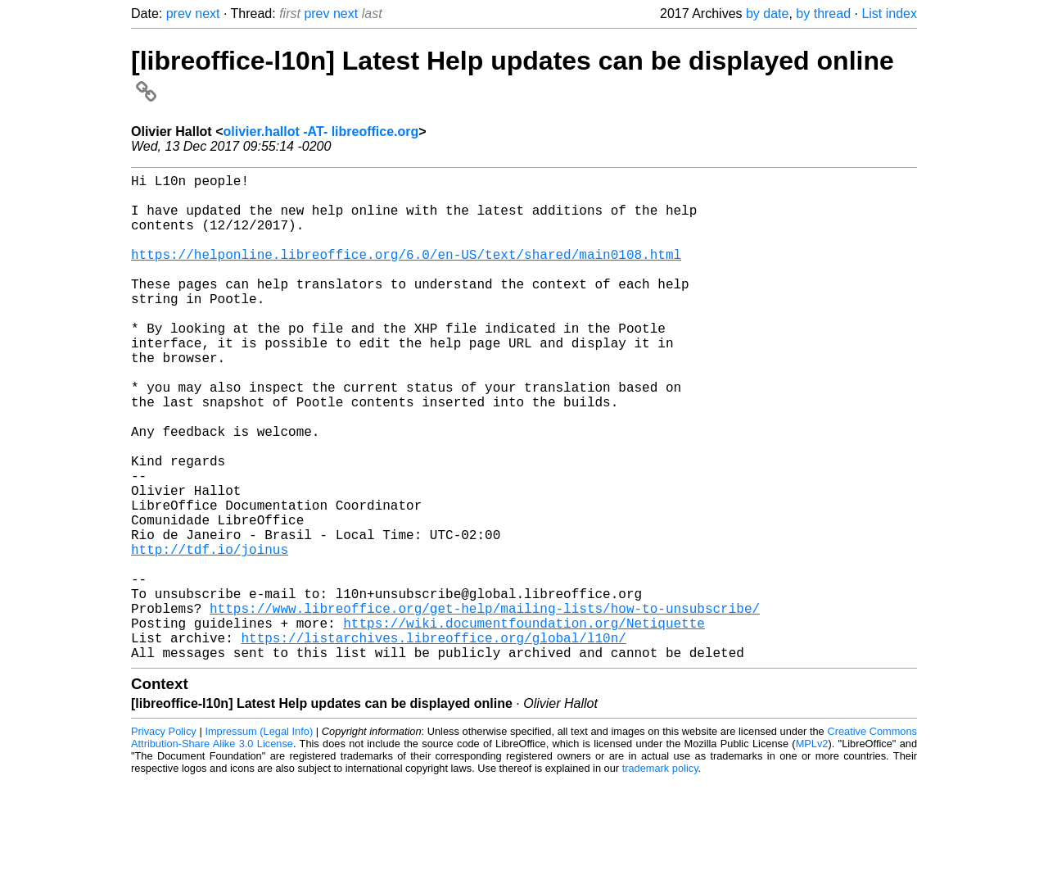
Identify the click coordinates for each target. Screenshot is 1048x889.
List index (889, 13)
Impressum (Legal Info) (259, 839)
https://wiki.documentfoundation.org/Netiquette (524, 724)
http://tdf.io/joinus (209, 634)
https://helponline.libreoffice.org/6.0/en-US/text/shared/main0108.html (406, 274)
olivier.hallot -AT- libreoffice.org (320, 131)
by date (767, 13)
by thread (823, 13)
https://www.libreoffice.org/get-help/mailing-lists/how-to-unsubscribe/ (485, 706)
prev (179, 13)
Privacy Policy (163, 839)
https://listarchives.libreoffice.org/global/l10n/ (433, 742)
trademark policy (660, 876)
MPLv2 (812, 852)
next (207, 13)
